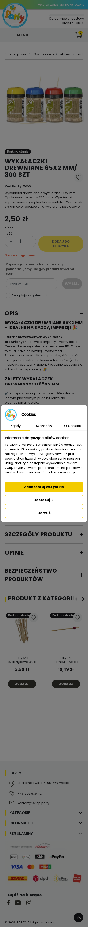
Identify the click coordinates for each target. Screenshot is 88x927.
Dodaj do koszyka (61, 243)
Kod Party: (13, 186)
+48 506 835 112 (30, 793)
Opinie (14, 552)
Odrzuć (44, 512)
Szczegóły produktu (38, 534)
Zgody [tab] (16, 426)
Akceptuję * (29, 295)
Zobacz (22, 684)
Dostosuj (44, 500)
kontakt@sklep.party (33, 803)
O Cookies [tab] (72, 426)
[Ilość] (20, 241)
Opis (11, 313)
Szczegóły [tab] (44, 426)
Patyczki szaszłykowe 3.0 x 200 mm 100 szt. (22, 662)
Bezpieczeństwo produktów (31, 575)
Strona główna (16, 54)
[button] (69, 35)
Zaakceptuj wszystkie (44, 487)
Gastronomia (44, 54)
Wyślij (72, 283)
